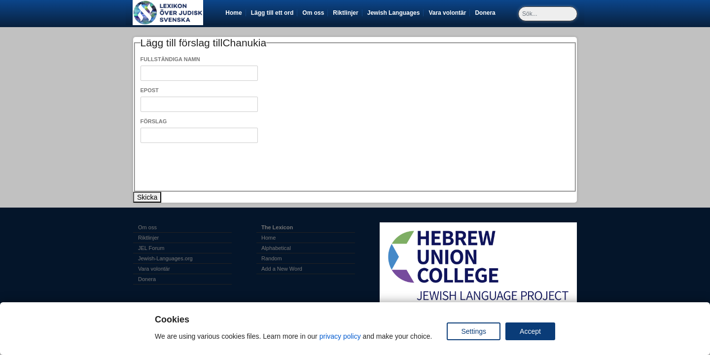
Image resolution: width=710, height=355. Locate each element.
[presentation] (215, 167)
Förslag (154, 121)
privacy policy (340, 336)
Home (233, 12)
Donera (486, 12)
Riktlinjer (345, 12)
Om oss (313, 12)
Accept (530, 331)
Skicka (147, 197)
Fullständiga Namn (170, 59)
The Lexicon (277, 227)
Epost (150, 90)
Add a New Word (281, 269)
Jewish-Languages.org (165, 258)
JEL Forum (151, 248)
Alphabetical (276, 248)
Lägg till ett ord (272, 12)
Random (271, 258)
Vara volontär (448, 12)
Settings (473, 331)
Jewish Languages (395, 12)
